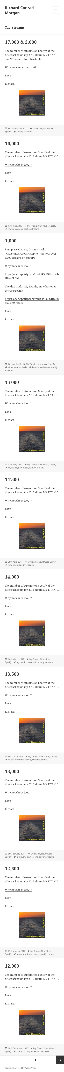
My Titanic (37, 128)
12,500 (12, 868)
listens (20, 1051)
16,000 (12, 143)
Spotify (8, 131)
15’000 (12, 382)
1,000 (11, 241)
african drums (14, 367)
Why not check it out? (18, 164)
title (42, 1051)
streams (28, 131)
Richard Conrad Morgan (19, 10)
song (20, 228)
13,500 (12, 674)
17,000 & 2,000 (21, 42)
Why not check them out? (20, 67)
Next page (60, 1060)
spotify (20, 131)
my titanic (12, 228)
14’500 (12, 479)
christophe (34, 367)
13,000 (12, 771)
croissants (45, 367)
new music (23, 467)
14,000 (12, 577)
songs (36, 954)
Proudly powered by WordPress (20, 1068)
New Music (48, 128)
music (11, 759)
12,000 (12, 966)
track (47, 1051)
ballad (25, 367)
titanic (44, 759)
